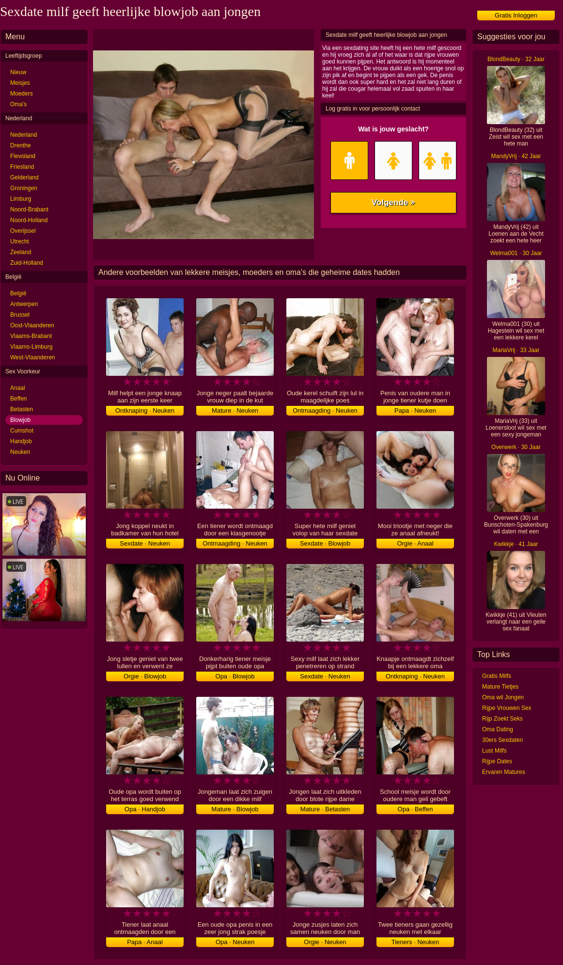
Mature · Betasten (325, 809)
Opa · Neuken (235, 942)
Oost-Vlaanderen (32, 325)
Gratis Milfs (496, 676)
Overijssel (23, 230)
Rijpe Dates (497, 761)
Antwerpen (24, 304)
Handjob (21, 441)
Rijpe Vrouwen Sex (507, 708)
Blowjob (20, 420)
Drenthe (20, 145)
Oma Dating (497, 729)
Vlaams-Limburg (31, 346)
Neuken (20, 452)
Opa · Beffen (415, 809)
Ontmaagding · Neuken (325, 410)
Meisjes (20, 83)
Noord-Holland (28, 220)
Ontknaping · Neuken (144, 410)
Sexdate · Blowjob (325, 543)
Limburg (20, 198)
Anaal (17, 388)
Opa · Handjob (145, 809)
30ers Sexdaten (502, 740)
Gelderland (24, 177)
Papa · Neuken (415, 410)
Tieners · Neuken (415, 942)
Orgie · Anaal (415, 543)
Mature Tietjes (500, 686)
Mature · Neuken (235, 410)
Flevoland (22, 156)
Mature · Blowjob (235, 809)
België (18, 293)
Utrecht (19, 241)
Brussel (20, 314)
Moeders (21, 93)
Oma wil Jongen (503, 697)
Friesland (22, 166)
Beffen (18, 398)
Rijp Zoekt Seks (502, 718)
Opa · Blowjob (235, 676)
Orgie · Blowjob (145, 676)
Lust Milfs (494, 750)
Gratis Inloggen (516, 15)
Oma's (18, 104)
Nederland (23, 134)
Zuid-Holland (26, 262)
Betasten (21, 409)
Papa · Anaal (145, 942)
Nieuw (18, 72)
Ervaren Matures (503, 772)
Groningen (23, 188)
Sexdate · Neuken (145, 543)
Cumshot (21, 430)
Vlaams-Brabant (31, 336)
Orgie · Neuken (325, 942)
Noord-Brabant (29, 209)
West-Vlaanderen (32, 357)
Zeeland (20, 252)
